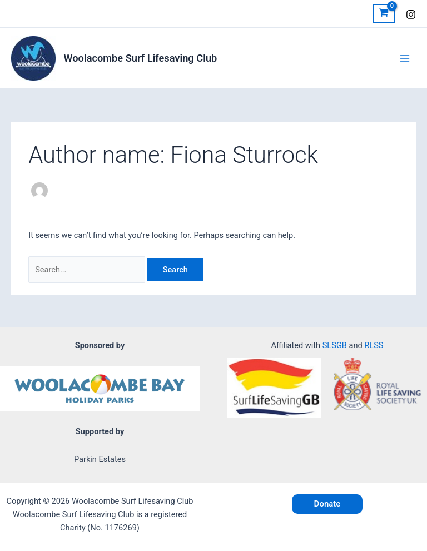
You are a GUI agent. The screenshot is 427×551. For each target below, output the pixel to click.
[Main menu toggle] (405, 58)
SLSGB (334, 345)
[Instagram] (411, 14)
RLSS (373, 345)
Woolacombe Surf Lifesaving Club (140, 58)
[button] (327, 504)
